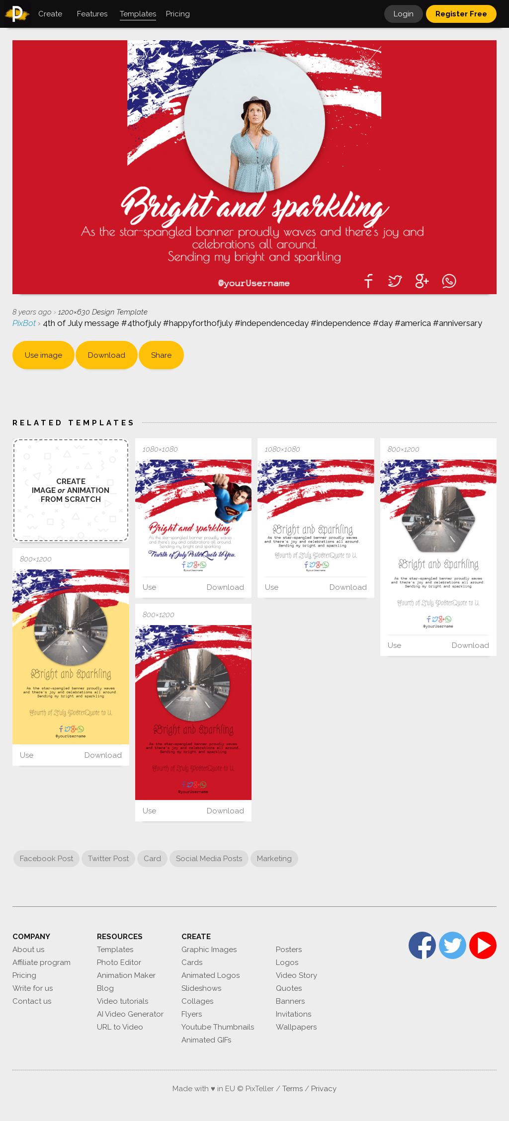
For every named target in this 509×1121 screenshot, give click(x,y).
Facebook (422, 945)
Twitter (452, 945)
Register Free (461, 13)
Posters (289, 949)
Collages (197, 1001)
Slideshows (201, 988)
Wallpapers (296, 1027)
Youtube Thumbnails (217, 1027)
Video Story (296, 975)
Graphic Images (209, 949)
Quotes (289, 988)
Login (404, 13)
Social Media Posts (209, 858)
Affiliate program (41, 962)
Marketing (274, 858)
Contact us (31, 1001)
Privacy (324, 1088)
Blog (105, 988)
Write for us (32, 988)
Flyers (191, 1014)
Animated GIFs (206, 1040)
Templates (115, 949)
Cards (191, 962)
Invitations (293, 1014)
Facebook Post (46, 858)
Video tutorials (122, 1001)
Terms (292, 1088)
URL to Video (120, 1027)
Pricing (24, 975)
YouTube (483, 945)
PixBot (25, 323)
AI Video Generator (130, 1014)
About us (28, 949)
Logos (287, 962)
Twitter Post (108, 858)
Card (152, 858)
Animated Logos (210, 975)
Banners (290, 1001)
